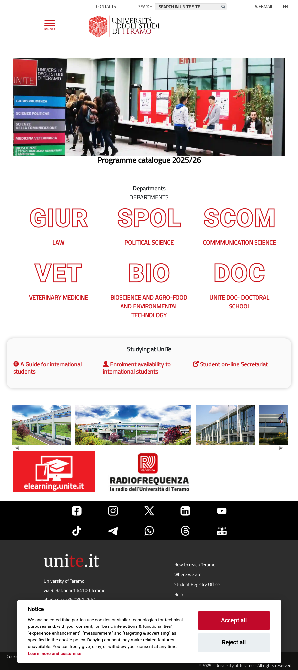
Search (145, 6)
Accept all (234, 620)
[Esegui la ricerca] (223, 6)
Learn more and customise (54, 653)
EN (285, 6)
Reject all (234, 642)
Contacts (106, 6)
